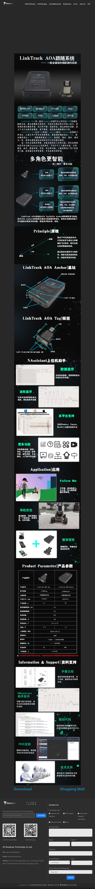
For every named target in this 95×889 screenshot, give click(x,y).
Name (51, 840)
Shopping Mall (72, 789)
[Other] (63, 822)
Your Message (53, 827)
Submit (70, 877)
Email (73, 840)
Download (23, 789)
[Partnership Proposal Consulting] (78, 813)
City (72, 859)
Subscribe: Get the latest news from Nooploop (18, 811)
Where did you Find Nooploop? (59, 868)
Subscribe (41, 815)
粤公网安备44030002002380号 (68, 885)
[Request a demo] (49, 822)
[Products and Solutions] (49, 813)
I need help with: (54, 810)
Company (52, 849)
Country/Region (54, 859)
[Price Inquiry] (63, 813)
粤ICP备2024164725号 (53, 885)
